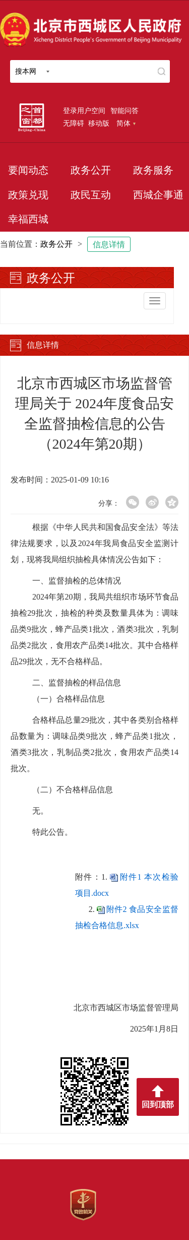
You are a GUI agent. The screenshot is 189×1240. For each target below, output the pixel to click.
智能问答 (124, 110)
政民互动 (91, 194)
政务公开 (91, 170)
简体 (126, 123)
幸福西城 (28, 219)
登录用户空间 (84, 110)
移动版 (98, 123)
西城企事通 (158, 194)
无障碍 (73, 123)
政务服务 (153, 170)
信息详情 (109, 244)
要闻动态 (28, 170)
